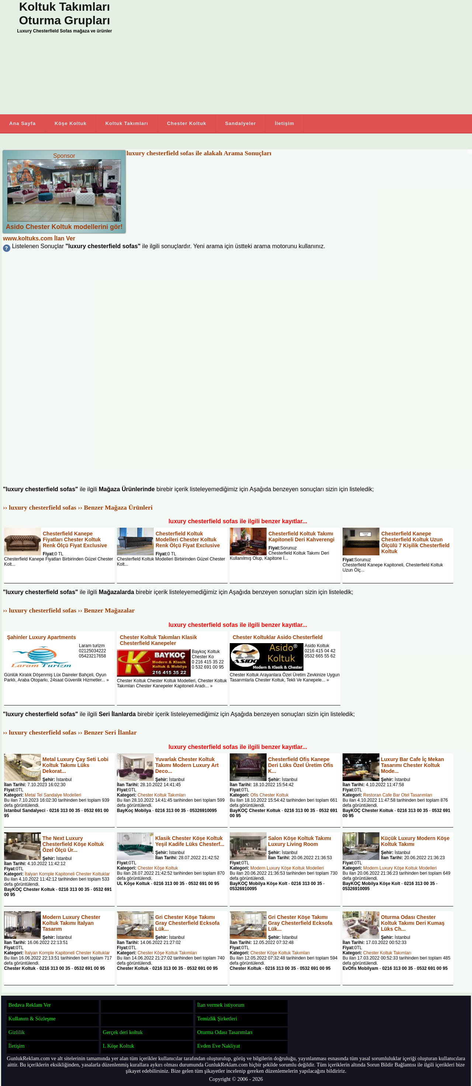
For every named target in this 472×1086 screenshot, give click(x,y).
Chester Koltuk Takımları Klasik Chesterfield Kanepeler (158, 640)
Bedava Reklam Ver (29, 1005)
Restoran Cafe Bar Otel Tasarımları (397, 795)
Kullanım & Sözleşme (32, 1018)
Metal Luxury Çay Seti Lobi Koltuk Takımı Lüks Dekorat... (75, 765)
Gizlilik (16, 1032)
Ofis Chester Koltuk (269, 795)
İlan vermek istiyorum (220, 1005)
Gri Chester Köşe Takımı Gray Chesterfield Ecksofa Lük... (187, 923)
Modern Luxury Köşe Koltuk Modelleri (287, 868)
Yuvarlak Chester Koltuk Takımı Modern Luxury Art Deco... (187, 765)
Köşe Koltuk (71, 123)
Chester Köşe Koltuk (158, 868)
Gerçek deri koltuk (123, 1032)
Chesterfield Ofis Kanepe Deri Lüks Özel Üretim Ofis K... (300, 765)
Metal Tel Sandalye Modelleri (53, 795)
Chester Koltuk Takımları (162, 795)
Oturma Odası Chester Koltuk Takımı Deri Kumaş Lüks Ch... (412, 923)
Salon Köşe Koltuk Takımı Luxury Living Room (299, 841)
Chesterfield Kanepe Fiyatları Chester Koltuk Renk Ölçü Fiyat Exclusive (75, 539)
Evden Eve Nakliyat (218, 1046)
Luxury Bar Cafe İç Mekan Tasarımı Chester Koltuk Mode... (412, 765)
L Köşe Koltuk (118, 1046)
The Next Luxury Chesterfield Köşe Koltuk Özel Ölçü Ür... (73, 844)
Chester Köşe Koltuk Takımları (167, 952)
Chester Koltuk (186, 123)
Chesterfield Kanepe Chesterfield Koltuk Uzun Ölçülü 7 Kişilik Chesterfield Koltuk (415, 542)
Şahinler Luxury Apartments (41, 637)
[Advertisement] (295, 57)
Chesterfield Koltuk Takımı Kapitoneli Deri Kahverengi (301, 536)
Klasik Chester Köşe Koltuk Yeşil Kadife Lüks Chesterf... (190, 841)
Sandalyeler (240, 123)
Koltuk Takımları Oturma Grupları (64, 13)
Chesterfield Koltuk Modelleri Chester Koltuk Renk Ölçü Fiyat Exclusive (188, 539)
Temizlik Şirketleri (217, 1018)
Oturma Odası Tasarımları (225, 1032)
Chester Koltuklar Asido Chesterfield (278, 637)
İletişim (284, 123)
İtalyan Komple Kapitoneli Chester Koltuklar (67, 874)
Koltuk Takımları (126, 123)
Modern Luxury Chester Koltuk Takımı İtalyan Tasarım (71, 923)
